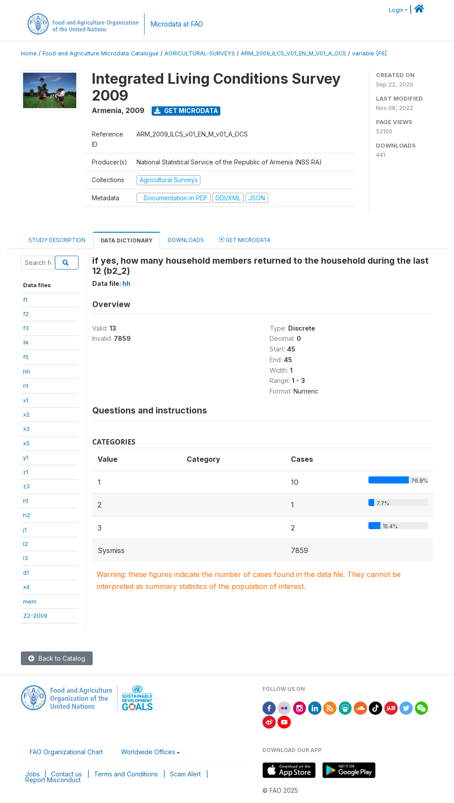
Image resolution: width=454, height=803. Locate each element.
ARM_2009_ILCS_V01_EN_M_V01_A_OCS (293, 53)
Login (396, 10)
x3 (26, 428)
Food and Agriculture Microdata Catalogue (101, 53)
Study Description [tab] (57, 240)
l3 (25, 557)
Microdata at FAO (176, 24)
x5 (26, 443)
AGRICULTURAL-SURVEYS (199, 53)
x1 (25, 400)
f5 (26, 356)
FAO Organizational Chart (66, 752)
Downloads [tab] (186, 240)
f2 (26, 313)
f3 (26, 327)
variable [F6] (369, 53)
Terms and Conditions (126, 774)
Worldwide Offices (148, 752)
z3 (26, 486)
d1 (26, 572)
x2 (26, 414)
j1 (25, 529)
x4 (26, 586)
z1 (25, 472)
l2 (25, 543)
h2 (26, 514)
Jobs (32, 774)
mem (29, 601)
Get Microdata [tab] (244, 239)
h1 (25, 500)
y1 (25, 457)
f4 (25, 342)
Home (29, 53)
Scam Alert (185, 774)
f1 (25, 299)
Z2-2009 (35, 615)
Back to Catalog (56, 658)
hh (26, 371)
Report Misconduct (53, 780)
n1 (25, 385)
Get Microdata (186, 110)
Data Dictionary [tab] (127, 240)
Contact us (66, 774)
